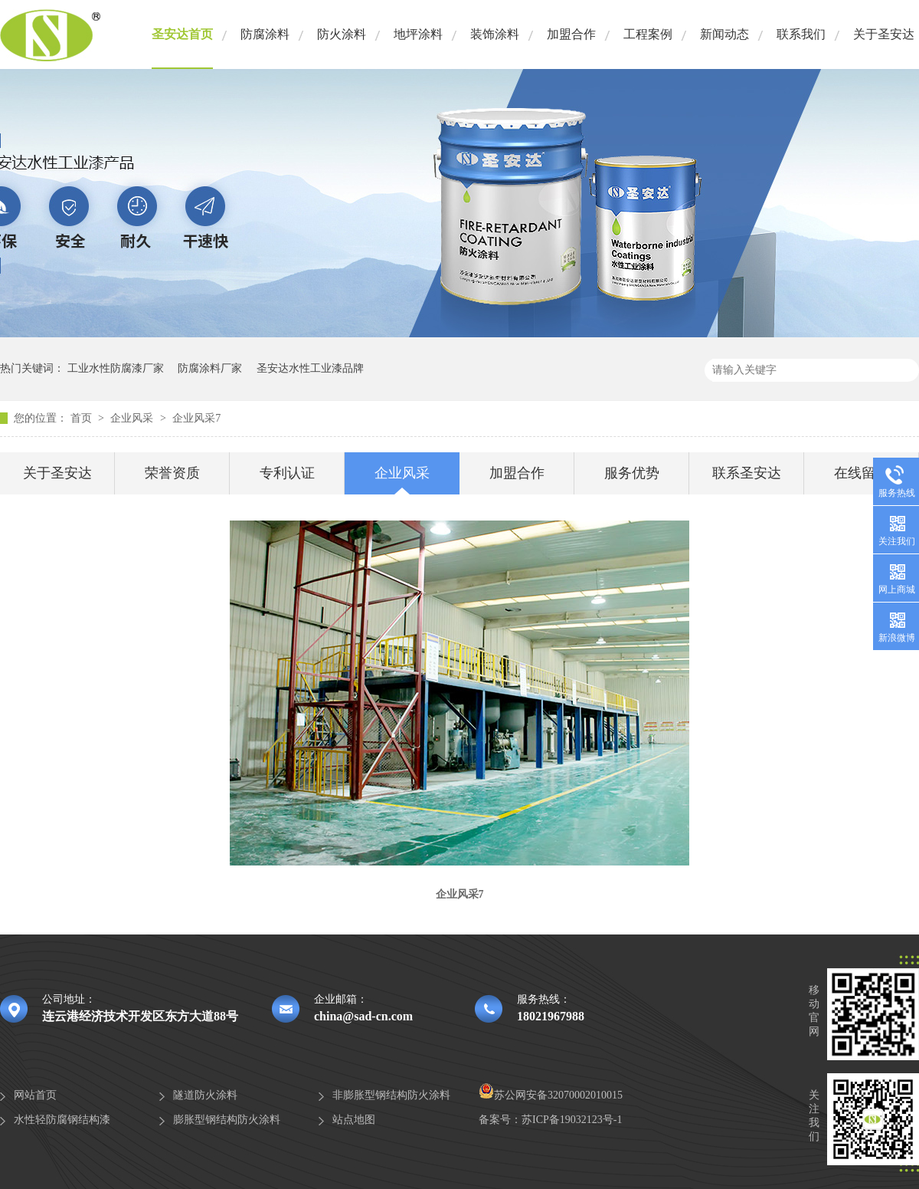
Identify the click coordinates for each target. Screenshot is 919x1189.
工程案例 (647, 34)
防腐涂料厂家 (210, 368)
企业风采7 (196, 418)
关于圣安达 (883, 34)
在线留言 (861, 473)
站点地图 (353, 1119)
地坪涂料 (418, 34)
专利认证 (287, 473)
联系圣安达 (746, 473)
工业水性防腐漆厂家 (115, 368)
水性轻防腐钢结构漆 (62, 1119)
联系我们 (801, 34)
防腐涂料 (264, 34)
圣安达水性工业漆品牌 (310, 368)
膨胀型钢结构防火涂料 (226, 1119)
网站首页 (35, 1095)
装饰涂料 (494, 34)
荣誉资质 (172, 473)
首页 (82, 418)
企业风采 (133, 418)
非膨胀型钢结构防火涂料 (391, 1095)
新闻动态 (724, 34)
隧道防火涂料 (205, 1095)
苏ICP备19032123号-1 (572, 1119)
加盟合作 (571, 34)
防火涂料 (341, 34)
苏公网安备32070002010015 (551, 1095)
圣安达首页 (182, 34)
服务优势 (631, 473)
